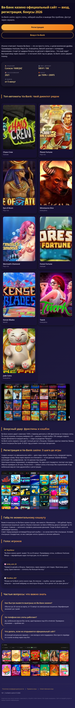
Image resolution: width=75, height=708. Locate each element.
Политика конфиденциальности (13, 689)
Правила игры (32, 689)
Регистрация (37, 27)
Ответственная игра (46, 689)
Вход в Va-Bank (37, 35)
